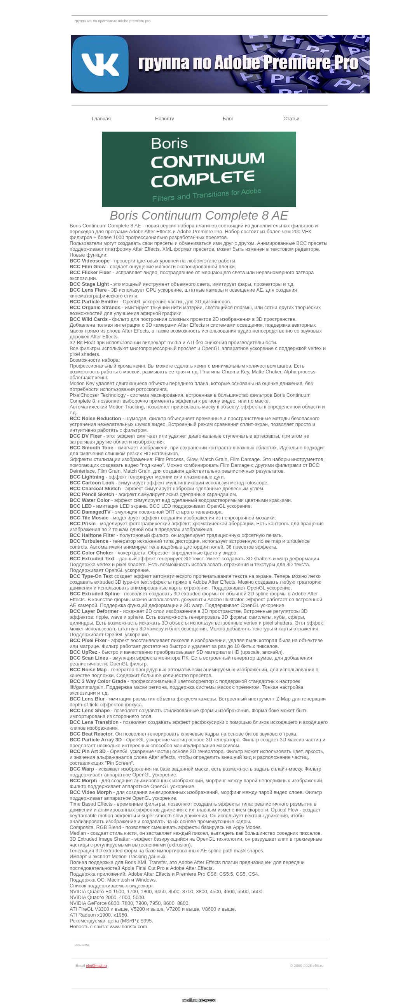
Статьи (291, 118)
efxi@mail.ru (96, 965)
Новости (165, 118)
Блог (228, 118)
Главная (101, 118)
